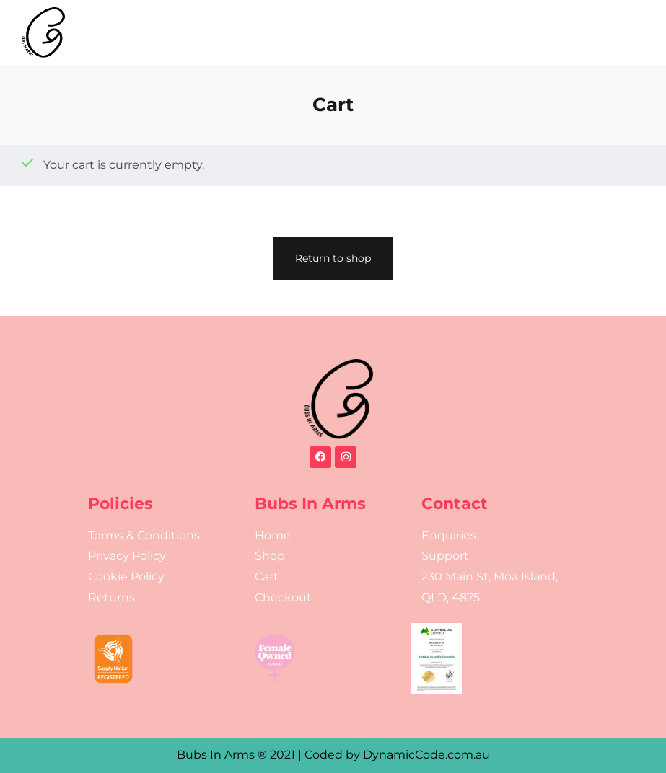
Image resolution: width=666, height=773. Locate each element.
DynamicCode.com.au (426, 754)
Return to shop (333, 258)
